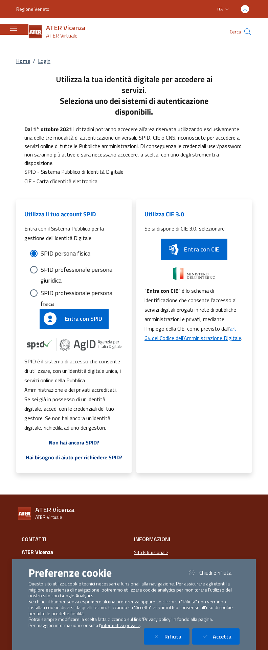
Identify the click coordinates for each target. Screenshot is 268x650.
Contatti (34, 539)
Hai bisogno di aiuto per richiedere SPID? (74, 457)
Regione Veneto (32, 9)
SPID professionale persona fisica (76, 293)
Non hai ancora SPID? (74, 442)
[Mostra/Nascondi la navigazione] (13, 28)
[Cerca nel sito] (248, 32)
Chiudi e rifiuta (213, 572)
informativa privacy (120, 625)
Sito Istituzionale (151, 552)
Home (23, 61)
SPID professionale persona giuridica (76, 270)
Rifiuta (170, 636)
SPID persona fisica (65, 253)
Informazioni (152, 539)
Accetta (220, 636)
